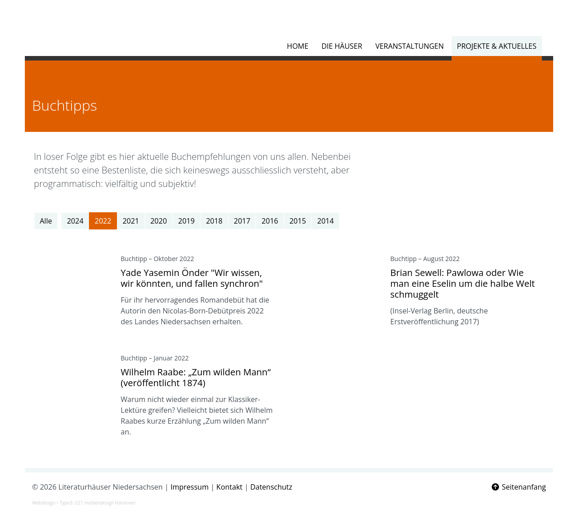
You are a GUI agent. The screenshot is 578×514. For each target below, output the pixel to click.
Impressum (190, 487)
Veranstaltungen (409, 46)
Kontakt (229, 487)
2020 (158, 221)
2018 (214, 221)
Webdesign (44, 503)
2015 (297, 221)
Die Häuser (342, 46)
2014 (325, 221)
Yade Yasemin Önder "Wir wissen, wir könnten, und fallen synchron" (192, 278)
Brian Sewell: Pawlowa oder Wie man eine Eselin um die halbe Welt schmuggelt (462, 283)
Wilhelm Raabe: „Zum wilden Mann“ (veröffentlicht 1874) (195, 377)
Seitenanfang (518, 487)
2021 (130, 221)
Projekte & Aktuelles (496, 46)
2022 (103, 221)
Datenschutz (271, 487)
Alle (46, 221)
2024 (75, 221)
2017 (242, 221)
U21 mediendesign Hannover (105, 503)
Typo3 (66, 503)
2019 (186, 221)
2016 (269, 221)
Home (297, 46)
